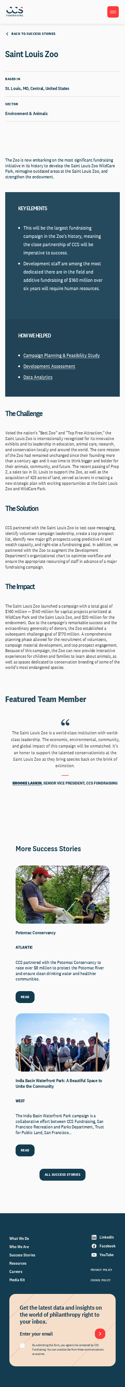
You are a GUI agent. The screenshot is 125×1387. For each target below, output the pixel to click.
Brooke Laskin (27, 783)
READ (25, 996)
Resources (18, 1263)
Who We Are (19, 1246)
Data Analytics (37, 377)
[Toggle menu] (113, 12)
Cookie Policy (101, 1280)
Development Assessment (49, 366)
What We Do (19, 1238)
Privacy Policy (101, 1270)
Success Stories (22, 1255)
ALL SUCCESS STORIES (62, 1174)
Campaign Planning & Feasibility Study (61, 355)
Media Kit (17, 1280)
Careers (15, 1271)
